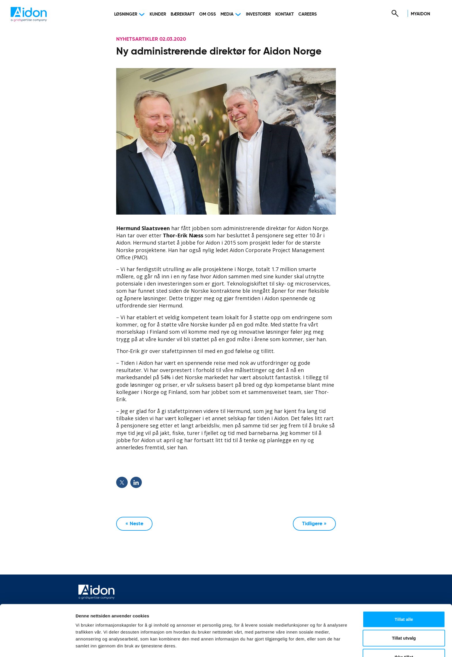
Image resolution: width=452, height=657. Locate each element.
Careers (307, 14)
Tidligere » (314, 523)
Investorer (258, 14)
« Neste (134, 523)
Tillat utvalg (404, 619)
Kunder (158, 14)
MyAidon (420, 14)
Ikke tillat (404, 638)
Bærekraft (183, 14)
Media (227, 14)
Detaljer (307, 645)
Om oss (207, 14)
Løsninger (125, 14)
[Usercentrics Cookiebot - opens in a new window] (37, 645)
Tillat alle (404, 600)
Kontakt (284, 14)
